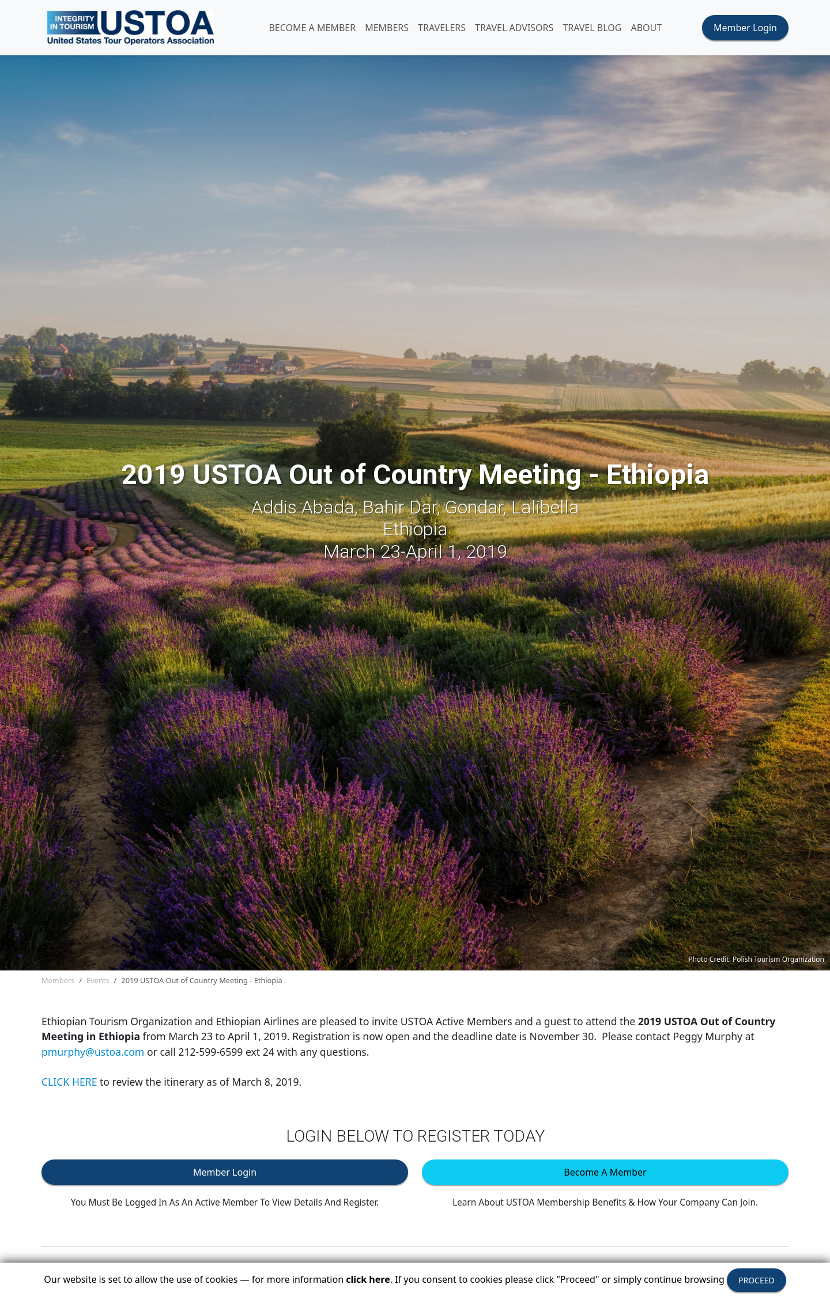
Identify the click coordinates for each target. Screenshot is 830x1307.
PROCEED (756, 1280)
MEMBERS (387, 27)
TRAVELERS (442, 27)
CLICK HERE (69, 1082)
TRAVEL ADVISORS (514, 27)
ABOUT (646, 27)
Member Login (745, 27)
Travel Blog (592, 27)
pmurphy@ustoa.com (93, 1052)
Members (58, 980)
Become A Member (312, 27)
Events (98, 980)
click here (368, 1279)
